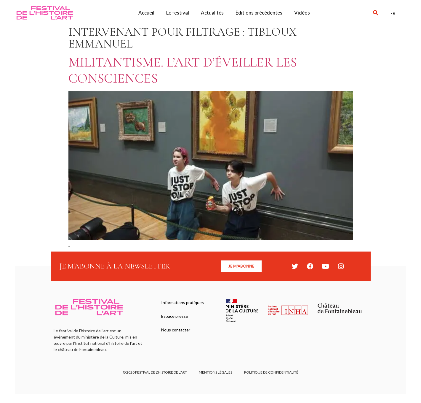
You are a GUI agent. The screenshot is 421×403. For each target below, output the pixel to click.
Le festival (177, 13)
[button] (376, 13)
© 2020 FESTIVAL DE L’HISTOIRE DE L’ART (155, 372)
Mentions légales (215, 372)
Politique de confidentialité (271, 372)
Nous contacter (175, 329)
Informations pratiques (182, 302)
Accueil (146, 13)
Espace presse (174, 316)
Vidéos (302, 13)
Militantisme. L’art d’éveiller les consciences (182, 70)
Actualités (212, 13)
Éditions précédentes (259, 13)
